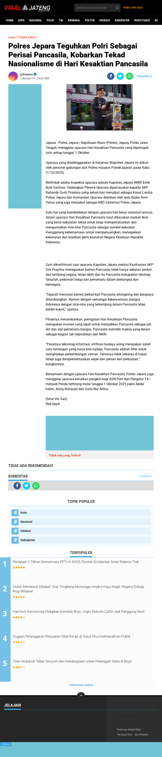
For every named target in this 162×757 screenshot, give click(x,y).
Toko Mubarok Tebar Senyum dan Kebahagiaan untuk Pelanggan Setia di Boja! (76, 665)
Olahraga (87, 722)
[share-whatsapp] (129, 76)
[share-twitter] (120, 76)
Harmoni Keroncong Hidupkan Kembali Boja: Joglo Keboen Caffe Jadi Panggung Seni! (81, 615)
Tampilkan (146, 476)
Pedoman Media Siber (131, 730)
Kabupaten (122, 20)
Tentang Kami (126, 736)
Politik (90, 20)
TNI (61, 20)
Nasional (35, 20)
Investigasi (142, 20)
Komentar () (144, 76)
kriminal (74, 20)
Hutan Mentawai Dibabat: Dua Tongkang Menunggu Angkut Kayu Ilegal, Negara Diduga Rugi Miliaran (81, 590)
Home (10, 20)
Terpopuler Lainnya (81, 686)
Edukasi (104, 20)
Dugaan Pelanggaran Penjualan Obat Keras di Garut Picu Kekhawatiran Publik (79, 640)
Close (6, 744)
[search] (97, 8)
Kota (21, 20)
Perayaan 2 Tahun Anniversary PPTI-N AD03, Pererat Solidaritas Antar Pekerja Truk (85, 565)
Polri (50, 20)
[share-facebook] (110, 76)
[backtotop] (81, 697)
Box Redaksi (145, 736)
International (53, 716)
